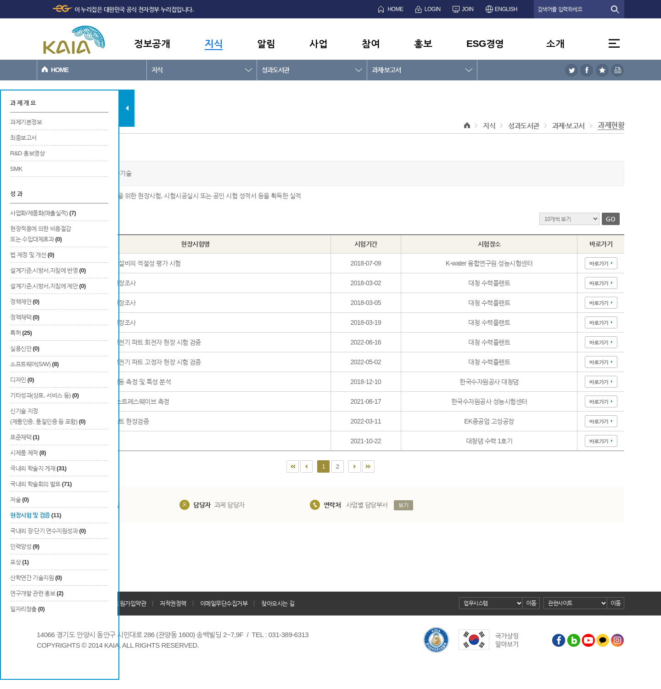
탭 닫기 (126, 108)
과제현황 (611, 125)
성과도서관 (275, 69)
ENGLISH (506, 9)
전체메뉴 (614, 43)
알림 (266, 43)
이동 (531, 602)
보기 (403, 505)
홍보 (423, 43)
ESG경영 (485, 43)
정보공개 (152, 43)
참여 (371, 43)
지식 (214, 43)
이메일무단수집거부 (224, 603)
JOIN (467, 9)
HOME (395, 9)
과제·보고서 (386, 69)
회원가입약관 (130, 603)
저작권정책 (173, 603)
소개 (555, 43)
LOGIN (433, 9)
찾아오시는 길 (277, 603)
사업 (318, 43)
